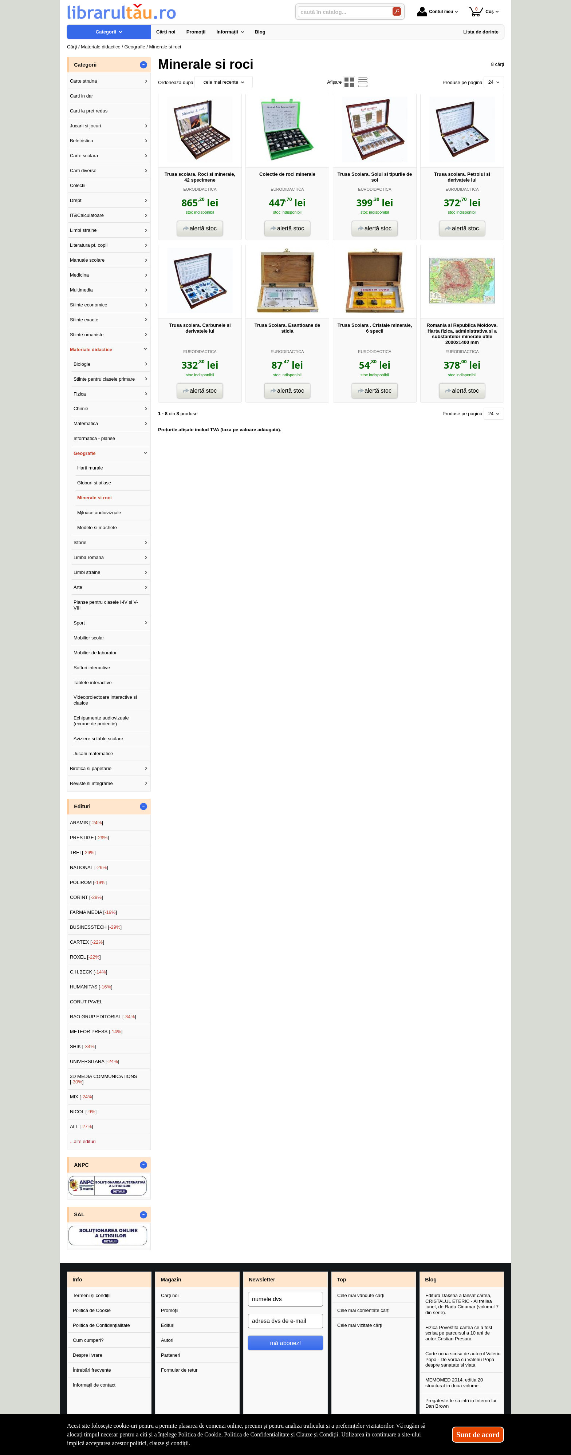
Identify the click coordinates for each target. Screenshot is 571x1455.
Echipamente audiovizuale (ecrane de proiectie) (101, 720)
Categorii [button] (85, 65)
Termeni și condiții (91, 1295)
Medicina (79, 275)
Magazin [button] (171, 1279)
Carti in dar (81, 96)
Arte (78, 587)
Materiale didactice (91, 349)
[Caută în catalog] (397, 11)
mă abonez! (285, 1343)
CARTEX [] (87, 942)
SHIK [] (83, 1046)
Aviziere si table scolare (98, 738)
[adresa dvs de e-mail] (285, 1321)
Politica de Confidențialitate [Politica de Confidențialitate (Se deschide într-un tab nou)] (257, 1434)
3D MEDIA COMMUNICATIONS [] (103, 1079)
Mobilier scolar (89, 638)
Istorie (80, 542)
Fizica (80, 394)
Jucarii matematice (93, 753)
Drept (76, 200)
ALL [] (81, 1126)
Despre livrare (87, 1355)
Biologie (82, 364)
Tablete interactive (93, 682)
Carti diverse (83, 170)
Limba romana (89, 557)
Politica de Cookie (92, 1310)
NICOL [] (83, 1111)
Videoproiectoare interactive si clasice (105, 700)
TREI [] (83, 852)
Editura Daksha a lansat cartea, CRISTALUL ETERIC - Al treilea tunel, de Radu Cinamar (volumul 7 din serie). (462, 1304)
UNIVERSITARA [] (94, 1061)
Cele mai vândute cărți (360, 1295)
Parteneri (170, 1355)
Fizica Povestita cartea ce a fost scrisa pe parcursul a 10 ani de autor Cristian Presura (458, 1333)
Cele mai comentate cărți (363, 1310)
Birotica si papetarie (90, 768)
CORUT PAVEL (86, 1001)
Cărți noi (169, 1295)
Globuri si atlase (94, 482)
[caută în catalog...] (342, 11)
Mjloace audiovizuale (99, 512)
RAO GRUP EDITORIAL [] (103, 1016)
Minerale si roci (94, 497)
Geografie (85, 453)
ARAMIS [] (86, 822)
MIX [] (81, 1096)
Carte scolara (84, 155)
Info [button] (77, 1279)
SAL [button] (79, 1214)
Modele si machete (97, 527)
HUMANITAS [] (91, 987)
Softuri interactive (92, 667)
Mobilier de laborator (95, 652)
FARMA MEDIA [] (93, 912)
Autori (167, 1340)
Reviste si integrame (91, 783)
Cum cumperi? (88, 1340)
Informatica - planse (94, 438)
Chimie (81, 408)
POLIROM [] (88, 882)
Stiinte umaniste (87, 334)
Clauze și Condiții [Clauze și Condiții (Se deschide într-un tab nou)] (317, 1434)
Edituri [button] (82, 806)
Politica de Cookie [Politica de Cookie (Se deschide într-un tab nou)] (199, 1434)
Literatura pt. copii (88, 245)
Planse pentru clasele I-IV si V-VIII (106, 605)
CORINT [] (86, 897)
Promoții (169, 1310)
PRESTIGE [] (89, 837)
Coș (481, 11)
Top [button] (341, 1279)
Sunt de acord (478, 1435)
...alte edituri (83, 1141)
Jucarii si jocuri (85, 125)
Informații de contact (94, 1385)
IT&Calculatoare (87, 215)
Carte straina (83, 81)
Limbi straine (83, 230)
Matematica (86, 423)
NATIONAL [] (89, 867)
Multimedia (81, 290)
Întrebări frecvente (92, 1370)
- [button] (143, 64)
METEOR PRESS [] (96, 1031)
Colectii (78, 185)
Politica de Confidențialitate (101, 1325)
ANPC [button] (81, 1165)
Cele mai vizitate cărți (359, 1325)
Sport (79, 623)
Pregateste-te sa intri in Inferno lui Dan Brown (460, 1403)
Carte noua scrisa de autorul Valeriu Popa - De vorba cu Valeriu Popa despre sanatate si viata (462, 1359)
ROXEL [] (85, 957)
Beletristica (81, 140)
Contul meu (435, 11)
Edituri (167, 1325)
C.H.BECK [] (88, 972)
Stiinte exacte (84, 319)
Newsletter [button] (262, 1279)
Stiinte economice (88, 305)
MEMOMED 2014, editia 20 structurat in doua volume (454, 1382)
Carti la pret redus (88, 111)
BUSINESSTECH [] (96, 927)
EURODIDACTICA (199, 189)
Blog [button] (431, 1279)
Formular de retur (179, 1370)
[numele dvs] (285, 1299)
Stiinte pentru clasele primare (104, 379)
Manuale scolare (87, 260)
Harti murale (90, 468)
